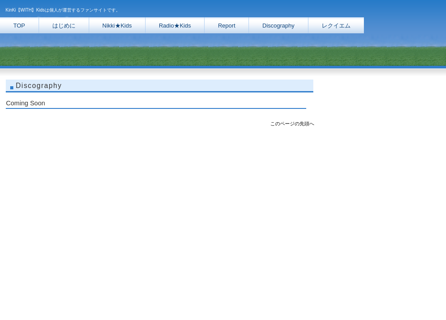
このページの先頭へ (292, 123)
